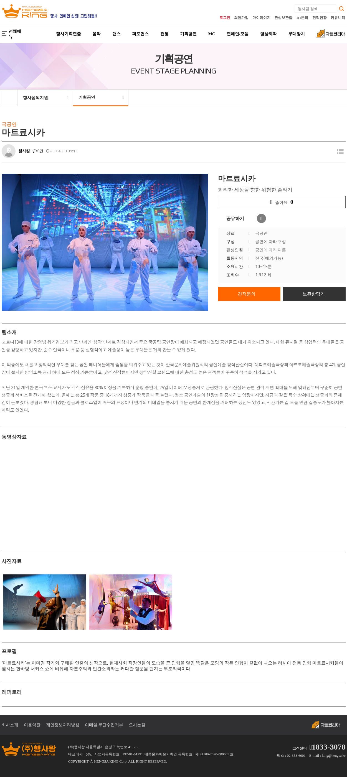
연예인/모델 (238, 34)
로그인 (224, 18)
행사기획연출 (68, 34)
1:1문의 (302, 18)
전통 (164, 34)
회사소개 (10, 725)
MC (211, 34)
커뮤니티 (338, 18)
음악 (96, 34)
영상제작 (268, 34)
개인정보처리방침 (62, 725)
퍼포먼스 (140, 34)
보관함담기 (314, 294)
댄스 (116, 34)
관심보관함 (283, 18)
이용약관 (32, 725)
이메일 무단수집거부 (104, 725)
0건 (38, 151)
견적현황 (319, 18)
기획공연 (188, 34)
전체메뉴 (11, 34)
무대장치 (296, 34)
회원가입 (241, 18)
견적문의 (246, 294)
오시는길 (137, 725)
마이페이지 (261, 18)
